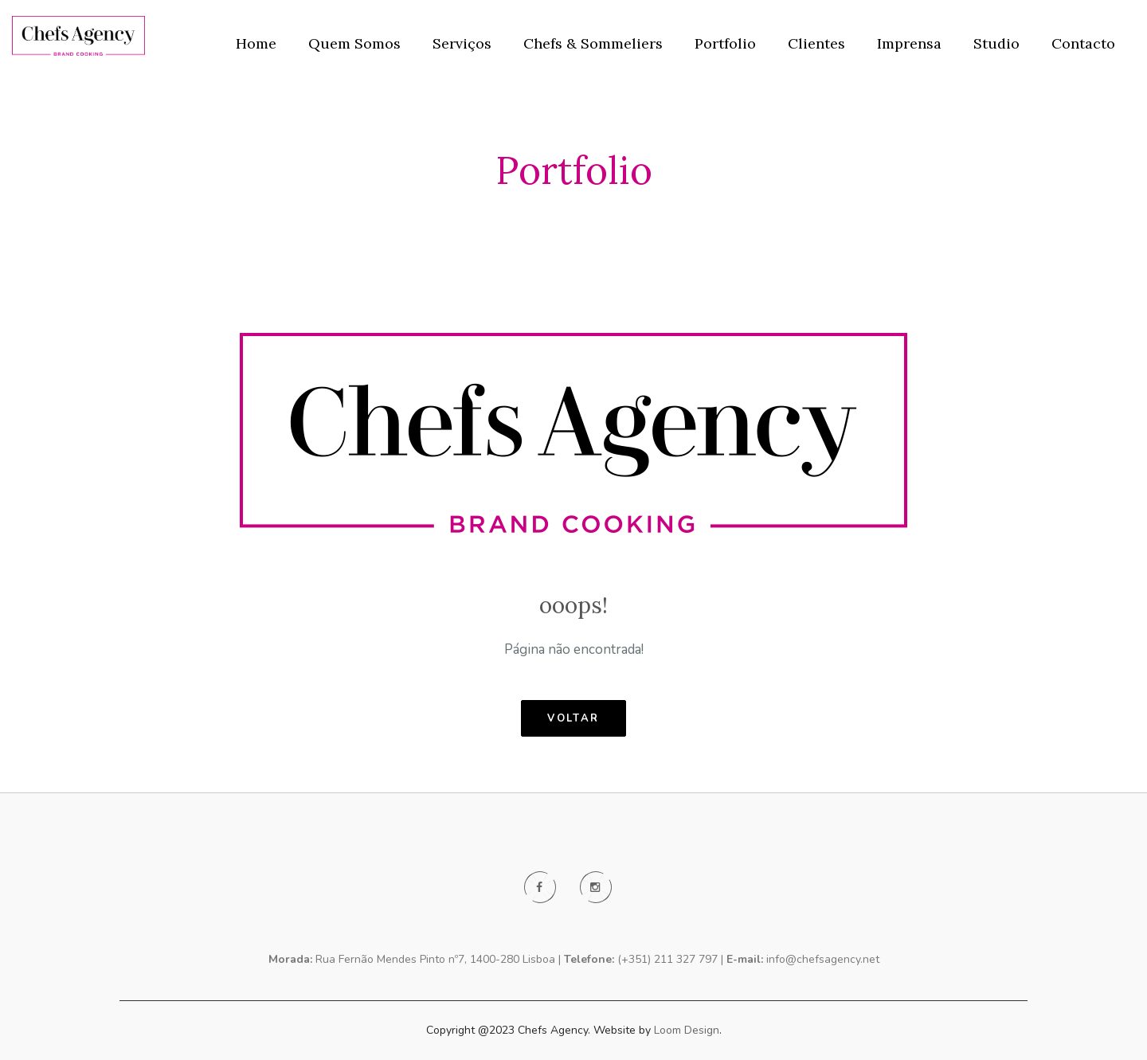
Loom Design (686, 1030)
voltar (573, 718)
